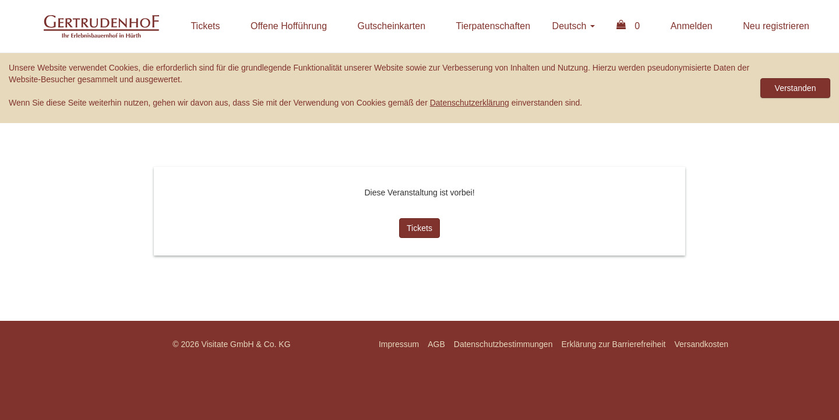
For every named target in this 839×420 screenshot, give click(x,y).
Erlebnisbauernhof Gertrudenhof (101, 26)
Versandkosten (701, 344)
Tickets (205, 26)
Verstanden (795, 88)
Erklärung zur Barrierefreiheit (613, 344)
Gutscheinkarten (392, 26)
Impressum (399, 344)
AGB (436, 344)
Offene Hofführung (289, 26)
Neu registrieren (776, 26)
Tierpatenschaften (493, 26)
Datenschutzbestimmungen (503, 344)
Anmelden (692, 26)
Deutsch (573, 26)
